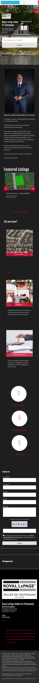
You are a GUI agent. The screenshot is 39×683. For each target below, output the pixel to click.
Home (7, 630)
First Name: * (6, 477)
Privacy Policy (24, 639)
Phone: (5, 499)
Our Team (30, 630)
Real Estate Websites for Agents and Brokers (25, 678)
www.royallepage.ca (15, 639)
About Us (8, 633)
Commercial (21, 633)
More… (10, 272)
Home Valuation (19, 405)
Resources (24, 630)
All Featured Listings (19, 211)
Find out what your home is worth (14, 636)
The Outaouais (17, 630)
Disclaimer (31, 639)
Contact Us (19, 454)
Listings (11, 630)
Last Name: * (6, 484)
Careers (27, 633)
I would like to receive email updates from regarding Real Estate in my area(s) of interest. (19, 537)
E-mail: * (5, 492)
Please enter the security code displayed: (19, 519)
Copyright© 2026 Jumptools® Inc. (9, 678)
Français (36, 11)
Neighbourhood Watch (28, 636)
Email (22, 23)
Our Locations (14, 633)
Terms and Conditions (11, 642)
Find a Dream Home (19, 430)
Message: (6, 506)
